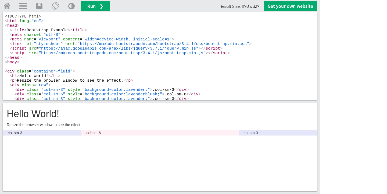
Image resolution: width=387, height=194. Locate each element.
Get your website (290, 6)
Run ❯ (95, 6)
